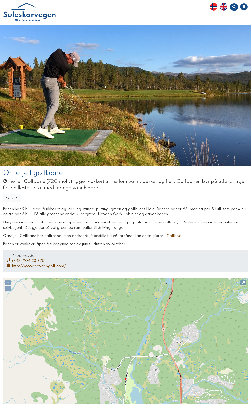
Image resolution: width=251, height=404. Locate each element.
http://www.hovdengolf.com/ (36, 266)
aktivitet (12, 198)
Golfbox (173, 236)
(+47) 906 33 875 (25, 260)
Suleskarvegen (29, 12)
